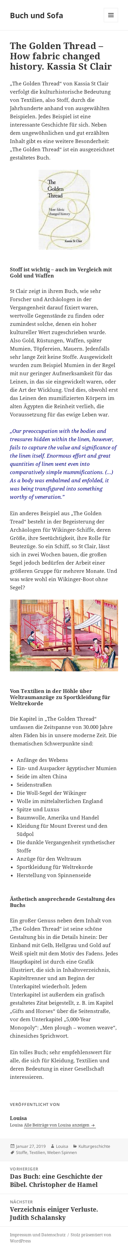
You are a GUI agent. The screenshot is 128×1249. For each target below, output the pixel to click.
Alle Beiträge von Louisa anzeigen (57, 1125)
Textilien (37, 1152)
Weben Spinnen (62, 1152)
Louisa (62, 1146)
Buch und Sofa (36, 15)
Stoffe (21, 1152)
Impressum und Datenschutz (38, 1235)
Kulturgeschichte (94, 1146)
